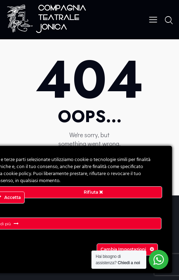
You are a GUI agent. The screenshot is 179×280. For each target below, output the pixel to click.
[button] (153, 18)
